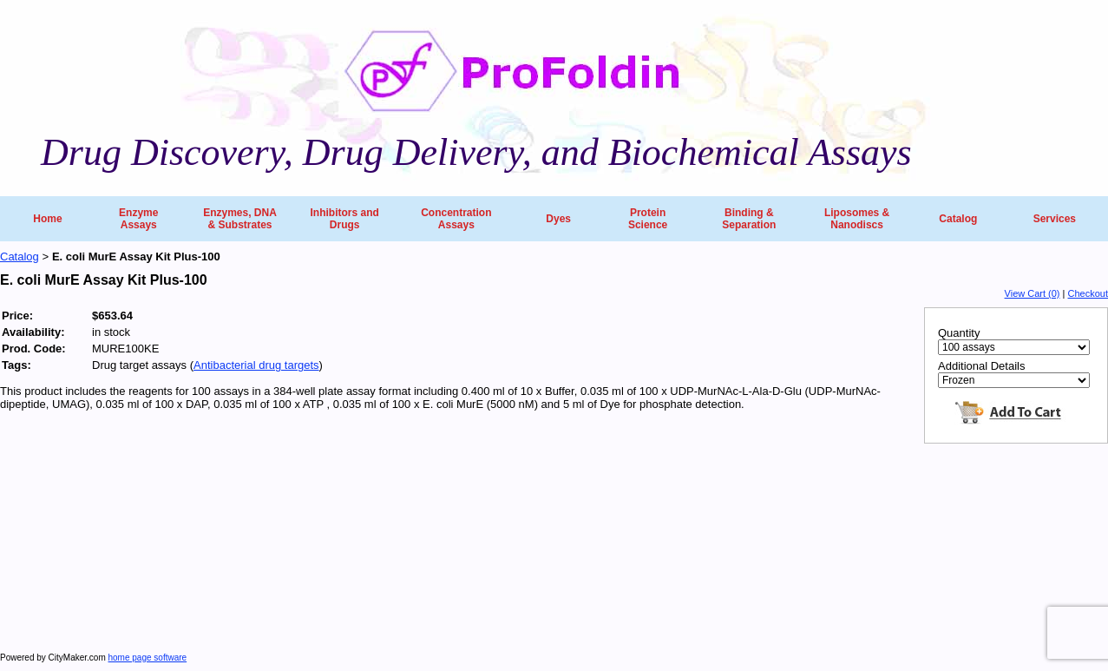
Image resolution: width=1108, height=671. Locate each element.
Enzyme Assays (138, 219)
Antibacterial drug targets (256, 365)
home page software (147, 657)
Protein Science (647, 219)
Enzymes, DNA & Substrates (240, 219)
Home (47, 219)
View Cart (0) (1032, 293)
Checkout (1088, 293)
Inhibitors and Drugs (344, 219)
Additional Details (981, 365)
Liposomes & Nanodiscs (856, 219)
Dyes (558, 219)
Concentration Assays (456, 219)
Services (1054, 219)
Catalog (958, 219)
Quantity (959, 332)
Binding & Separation (749, 219)
